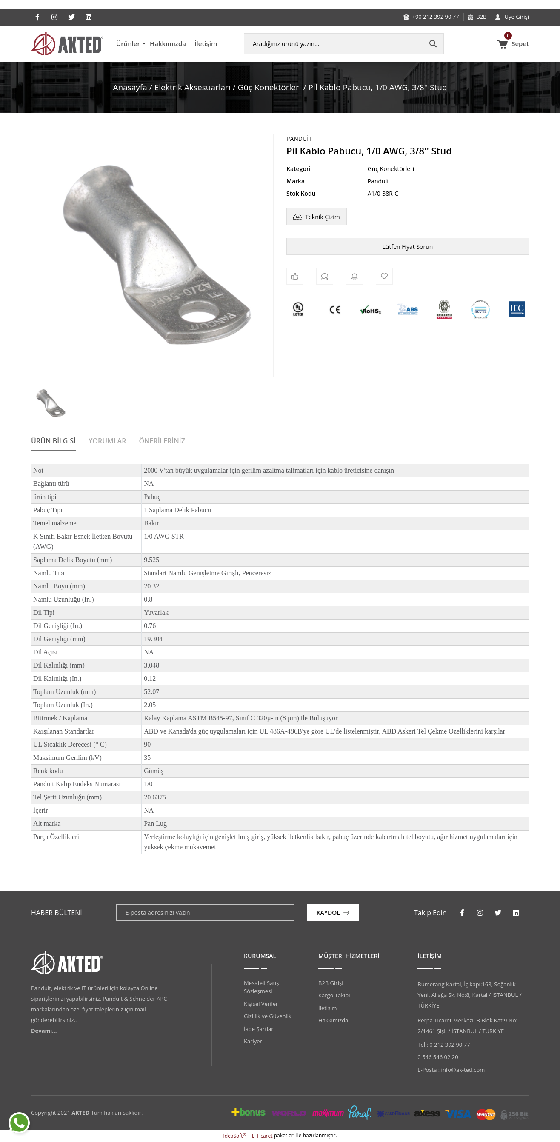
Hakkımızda (168, 43)
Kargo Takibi (334, 995)
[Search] (344, 43)
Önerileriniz (162, 440)
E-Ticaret (262, 1135)
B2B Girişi (330, 983)
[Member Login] (512, 17)
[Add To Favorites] (384, 276)
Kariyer (253, 1041)
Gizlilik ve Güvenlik (267, 1016)
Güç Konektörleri (391, 169)
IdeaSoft (234, 1135)
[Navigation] (131, 44)
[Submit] (333, 912)
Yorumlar (107, 440)
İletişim (205, 43)
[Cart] (513, 44)
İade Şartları (259, 1029)
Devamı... (44, 1030)
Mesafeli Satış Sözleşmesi (261, 987)
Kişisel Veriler (261, 1004)
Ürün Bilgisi (53, 440)
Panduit (299, 138)
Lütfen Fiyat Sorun (408, 247)
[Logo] (67, 43)
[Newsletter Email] (205, 912)
